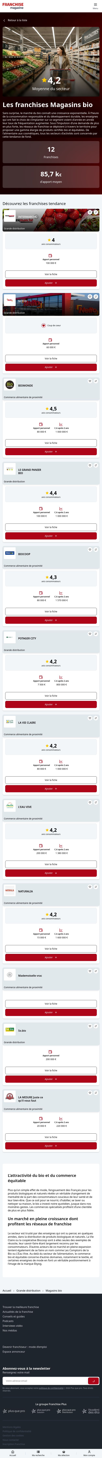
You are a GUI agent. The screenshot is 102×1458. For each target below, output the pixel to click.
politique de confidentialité (51, 1388)
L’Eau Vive (22, 1253)
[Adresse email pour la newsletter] (45, 1380)
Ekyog (37, 1264)
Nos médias (10, 1330)
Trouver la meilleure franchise (21, 1307)
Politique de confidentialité (17, 1431)
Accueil (7, 1290)
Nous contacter (11, 1439)
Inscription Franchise (14, 1444)
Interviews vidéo (13, 1326)
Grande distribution (28, 1290)
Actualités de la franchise (18, 1312)
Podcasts (8, 1321)
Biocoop (42, 1240)
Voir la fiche (51, 274)
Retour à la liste (15, 20)
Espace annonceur (14, 1351)
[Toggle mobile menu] (95, 6)
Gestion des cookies (13, 1435)
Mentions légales (12, 1427)
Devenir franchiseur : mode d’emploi (25, 1347)
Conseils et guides (14, 1316)
